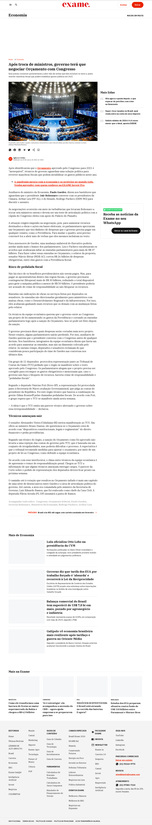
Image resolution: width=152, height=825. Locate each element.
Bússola (72, 746)
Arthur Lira (85, 504)
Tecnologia (33, 754)
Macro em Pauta (135, 15)
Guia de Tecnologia (52, 745)
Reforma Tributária (77, 767)
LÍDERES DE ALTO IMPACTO (15, 747)
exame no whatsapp (113, 210)
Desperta (99, 759)
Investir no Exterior (77, 763)
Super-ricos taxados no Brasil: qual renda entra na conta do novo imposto (122, 112)
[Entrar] (137, 5)
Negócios (13, 789)
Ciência (31, 766)
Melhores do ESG (76, 801)
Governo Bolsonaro (19, 504)
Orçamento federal (59, 501)
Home (11, 59)
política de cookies (44, 821)
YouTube (120, 735)
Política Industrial (77, 784)
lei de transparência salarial (87, 821)
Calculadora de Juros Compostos (54, 784)
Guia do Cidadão (54, 739)
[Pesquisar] (16, 5)
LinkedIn (120, 740)
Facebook (120, 749)
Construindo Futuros (74, 752)
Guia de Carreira (54, 759)
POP (30, 771)
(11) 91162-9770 (127, 764)
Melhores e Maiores (77, 796)
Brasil (11, 753)
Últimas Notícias (16, 741)
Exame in (99, 749)
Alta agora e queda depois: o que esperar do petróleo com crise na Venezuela (120, 101)
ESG (10, 767)
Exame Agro (33, 749)
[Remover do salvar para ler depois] (38, 149)
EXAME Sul (74, 741)
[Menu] (10, 5)
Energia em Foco (76, 758)
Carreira (12, 758)
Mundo (31, 731)
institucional (15, 821)
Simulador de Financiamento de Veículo (55, 793)
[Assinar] (123, 5)
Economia (18, 15)
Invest (11, 784)
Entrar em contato (124, 760)
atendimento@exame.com (128, 774)
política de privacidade (64, 821)
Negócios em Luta (77, 780)
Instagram (120, 745)
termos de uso (28, 821)
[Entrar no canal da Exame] (126, 231)
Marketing (33, 740)
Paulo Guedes (78, 501)
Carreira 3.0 (100, 754)
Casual (31, 735)
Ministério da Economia (44, 504)
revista (99, 739)
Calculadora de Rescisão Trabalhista (53, 775)
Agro (97, 778)
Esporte (32, 745)
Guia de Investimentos (53, 753)
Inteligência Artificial (14, 778)
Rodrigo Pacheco (68, 504)
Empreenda (100, 783)
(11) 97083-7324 (127, 785)
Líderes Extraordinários (76, 773)
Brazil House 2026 (77, 736)
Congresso (42, 501)
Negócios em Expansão (74, 807)
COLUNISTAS (14, 794)
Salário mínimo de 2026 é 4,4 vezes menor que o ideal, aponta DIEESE (121, 122)
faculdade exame (100, 732)
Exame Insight (15, 772)
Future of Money (32, 760)
